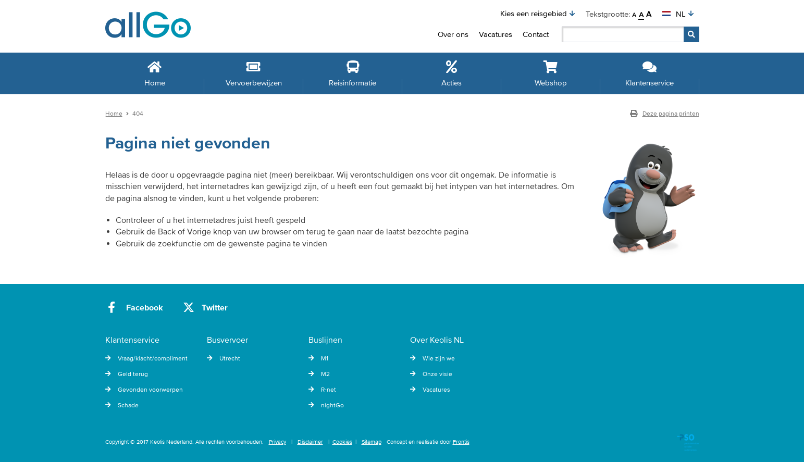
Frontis (461, 442)
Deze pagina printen (664, 113)
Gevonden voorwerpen (144, 389)
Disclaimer (310, 442)
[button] (537, 13)
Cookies (342, 442)
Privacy (277, 442)
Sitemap (371, 442)
